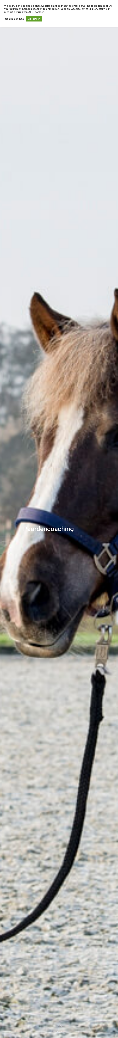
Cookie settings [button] (14, 18)
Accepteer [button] (34, 19)
